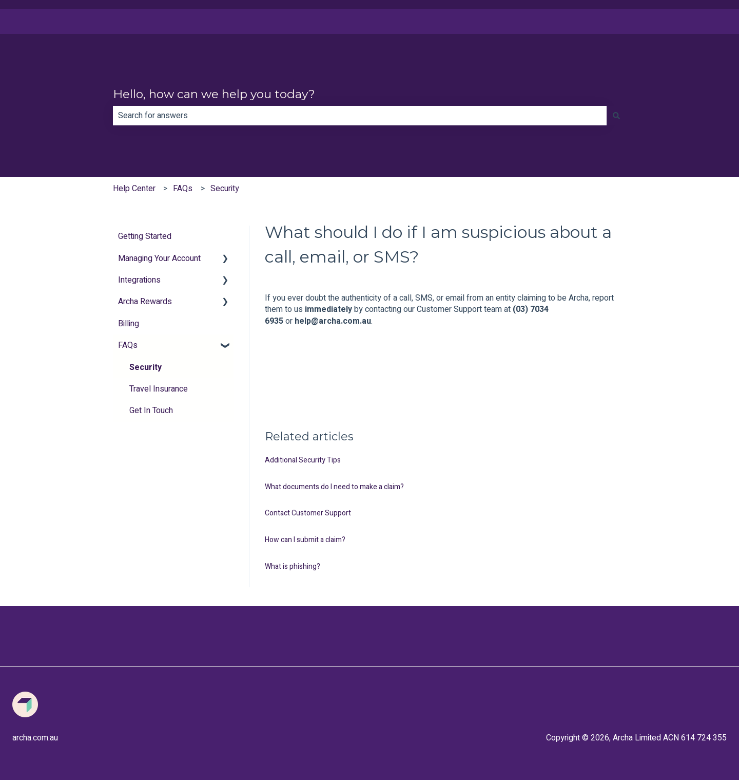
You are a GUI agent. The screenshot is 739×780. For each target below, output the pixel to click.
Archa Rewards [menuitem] (145, 301)
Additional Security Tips (303, 460)
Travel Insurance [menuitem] (158, 389)
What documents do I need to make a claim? (334, 486)
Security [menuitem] (145, 367)
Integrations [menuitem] (139, 280)
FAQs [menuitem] (128, 345)
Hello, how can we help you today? (214, 94)
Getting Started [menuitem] (144, 236)
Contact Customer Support (308, 513)
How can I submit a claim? (305, 539)
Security (224, 188)
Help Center (134, 188)
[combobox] (360, 115)
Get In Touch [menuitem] (151, 410)
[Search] (616, 115)
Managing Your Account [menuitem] (159, 258)
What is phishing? (292, 566)
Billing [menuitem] (128, 324)
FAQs (182, 188)
